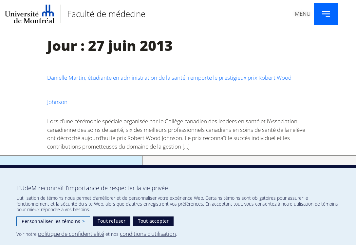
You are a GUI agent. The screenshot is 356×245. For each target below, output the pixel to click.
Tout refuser (111, 221)
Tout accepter (153, 221)
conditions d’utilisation (148, 233)
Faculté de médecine (106, 13)
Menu (302, 13)
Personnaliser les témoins (53, 221)
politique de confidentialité (71, 233)
